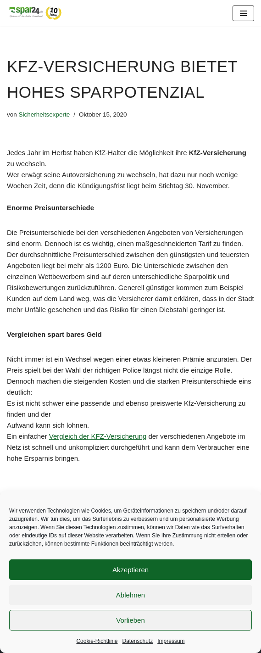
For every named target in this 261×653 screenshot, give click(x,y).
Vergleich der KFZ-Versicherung (98, 436)
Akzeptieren (130, 570)
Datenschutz (137, 641)
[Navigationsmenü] (243, 13)
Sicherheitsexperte (44, 114)
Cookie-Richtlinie (96, 641)
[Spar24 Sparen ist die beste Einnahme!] (34, 13)
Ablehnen (130, 595)
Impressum (170, 641)
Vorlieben (130, 620)
